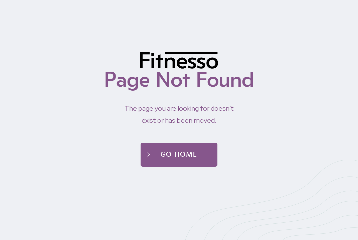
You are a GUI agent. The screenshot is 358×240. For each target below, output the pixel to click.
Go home (179, 154)
